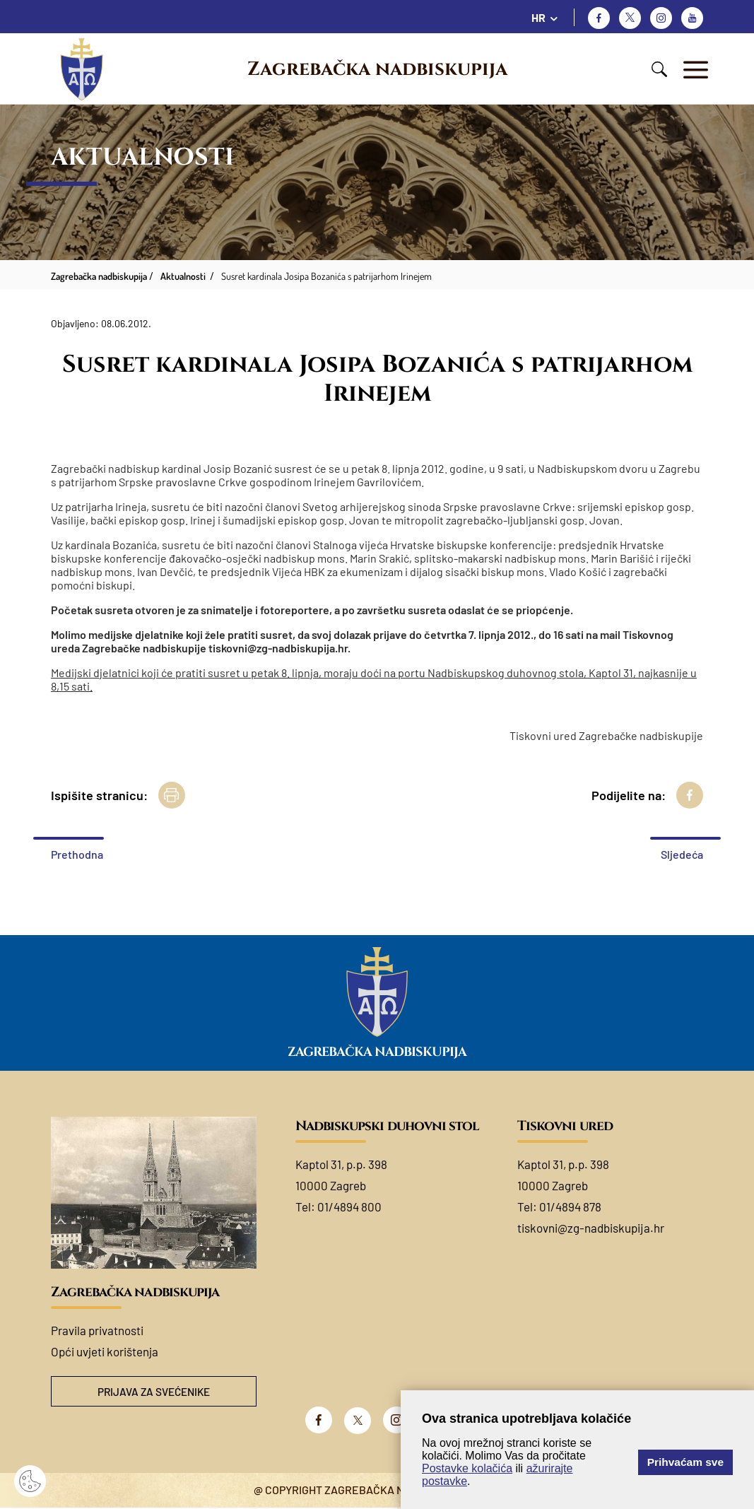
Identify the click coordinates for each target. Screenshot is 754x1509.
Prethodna (77, 854)
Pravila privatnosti (97, 1330)
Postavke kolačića (467, 1468)
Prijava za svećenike (153, 1392)
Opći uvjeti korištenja (104, 1351)
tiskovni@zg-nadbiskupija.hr (590, 1228)
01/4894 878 (570, 1206)
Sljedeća (682, 854)
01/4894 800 (349, 1206)
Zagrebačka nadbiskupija (377, 69)
